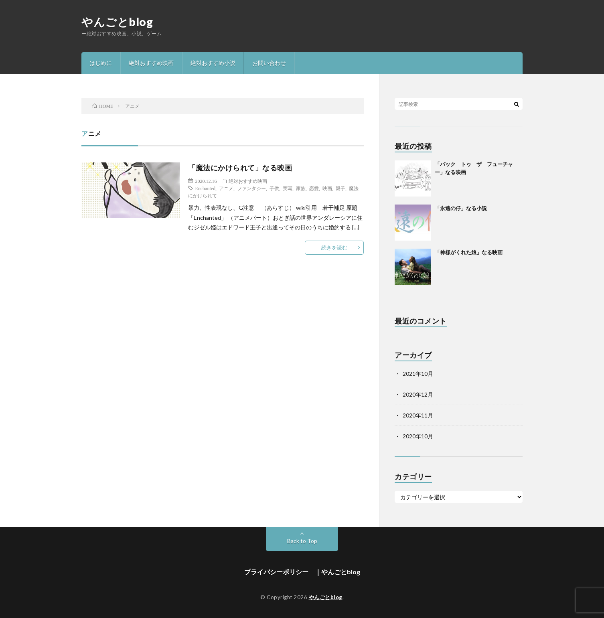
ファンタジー (251, 188)
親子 (340, 188)
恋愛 (314, 188)
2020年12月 (418, 394)
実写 (287, 188)
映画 (327, 188)
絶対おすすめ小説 (213, 62)
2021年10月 (418, 373)
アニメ (226, 188)
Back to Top (302, 540)
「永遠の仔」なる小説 (461, 208)
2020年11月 (418, 415)
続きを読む (334, 247)
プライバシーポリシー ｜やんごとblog (302, 571)
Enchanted (205, 188)
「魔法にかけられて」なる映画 (240, 167)
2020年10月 (418, 436)
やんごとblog (117, 21)
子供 (274, 188)
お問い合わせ (269, 62)
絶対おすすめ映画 (151, 62)
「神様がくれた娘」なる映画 (469, 252)
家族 (301, 188)
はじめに (100, 62)
